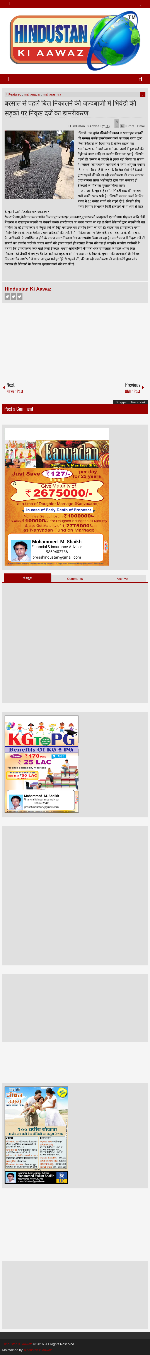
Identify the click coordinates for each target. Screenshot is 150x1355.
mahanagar (32, 94)
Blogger (121, 402)
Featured (14, 94)
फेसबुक (27, 578)
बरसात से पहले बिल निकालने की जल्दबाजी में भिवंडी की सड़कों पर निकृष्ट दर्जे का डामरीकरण (70, 107)
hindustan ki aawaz (38, 1350)
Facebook (7, 296)
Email (140, 126)
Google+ (19, 296)
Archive (122, 578)
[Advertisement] (75, 340)
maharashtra (52, 94)
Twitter (13, 296)
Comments (75, 578)
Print (130, 126)
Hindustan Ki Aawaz (85, 126)
